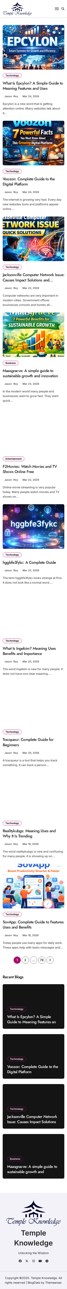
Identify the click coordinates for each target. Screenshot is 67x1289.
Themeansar (53, 1282)
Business (11, 363)
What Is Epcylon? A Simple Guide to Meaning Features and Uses (33, 85)
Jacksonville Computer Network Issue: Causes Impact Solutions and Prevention (33, 280)
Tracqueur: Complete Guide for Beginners (28, 742)
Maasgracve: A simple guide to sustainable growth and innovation (30, 373)
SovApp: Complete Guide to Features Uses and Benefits (33, 924)
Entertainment (14, 458)
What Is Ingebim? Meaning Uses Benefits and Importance (29, 650)
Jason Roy (11, 96)
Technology (12, 75)
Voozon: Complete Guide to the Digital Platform (29, 181)
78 (41, 960)
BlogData (34, 1282)
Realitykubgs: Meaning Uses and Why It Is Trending (29, 833)
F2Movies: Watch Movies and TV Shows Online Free (30, 469)
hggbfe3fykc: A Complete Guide (29, 562)
